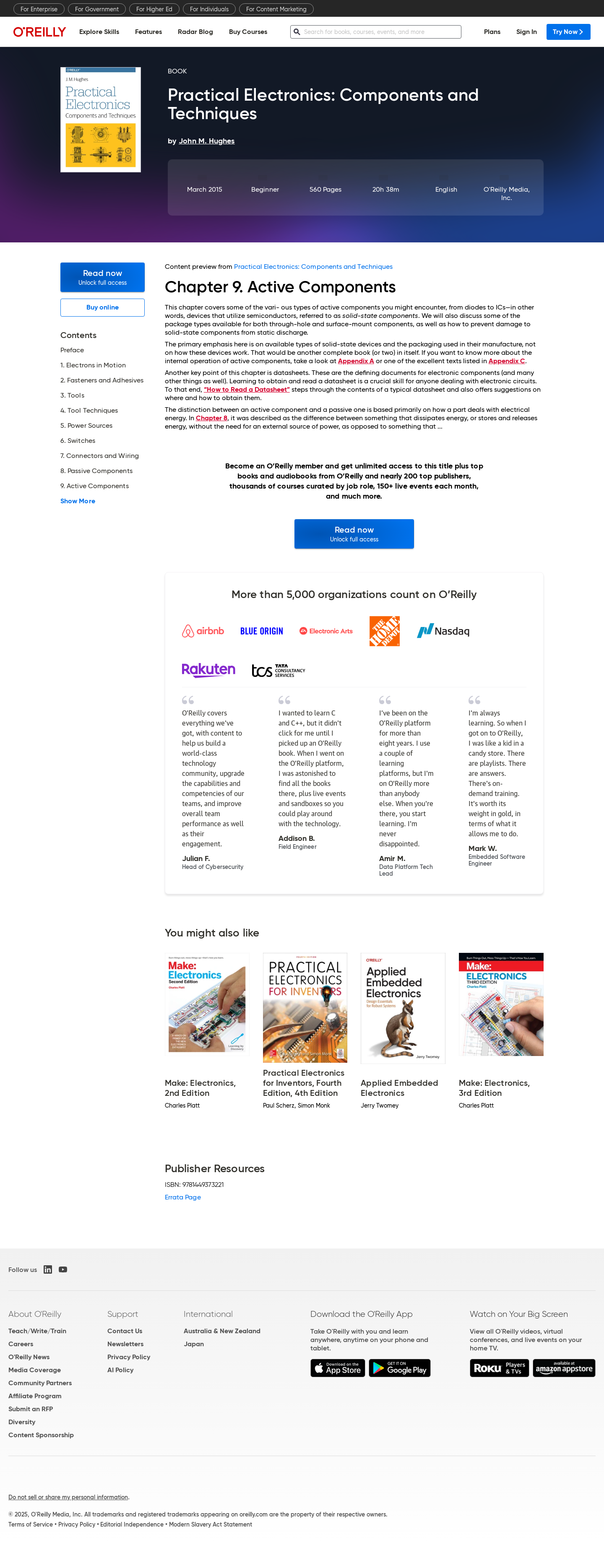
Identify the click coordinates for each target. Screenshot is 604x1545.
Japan (194, 1344)
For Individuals (209, 9)
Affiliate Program (35, 1396)
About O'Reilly (34, 1314)
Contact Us (124, 1331)
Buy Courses (248, 31)
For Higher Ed (154, 9)
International (208, 1314)
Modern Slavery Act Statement (210, 1524)
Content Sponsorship (41, 1435)
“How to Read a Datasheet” (247, 389)
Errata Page (183, 1197)
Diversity (21, 1422)
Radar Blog (195, 31)
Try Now (568, 31)
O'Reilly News (28, 1357)
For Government (97, 9)
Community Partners (40, 1383)
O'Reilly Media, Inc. (507, 193)
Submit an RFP (30, 1409)
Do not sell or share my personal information (68, 1497)
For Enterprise (39, 9)
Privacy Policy (128, 1357)
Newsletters (125, 1344)
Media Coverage (34, 1370)
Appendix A (356, 360)
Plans (492, 31)
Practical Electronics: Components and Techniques (313, 267)
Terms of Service (30, 1524)
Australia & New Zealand (222, 1331)
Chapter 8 (211, 418)
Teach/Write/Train (37, 1331)
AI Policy (120, 1370)
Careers (20, 1344)
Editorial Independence (132, 1524)
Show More (77, 501)
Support (122, 1314)
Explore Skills (99, 31)
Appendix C (507, 360)
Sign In (526, 31)
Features (148, 31)
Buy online (102, 307)
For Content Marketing (276, 9)
